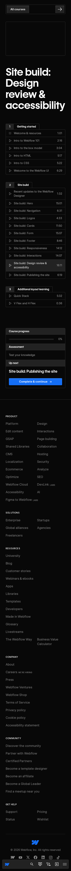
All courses (17, 9)
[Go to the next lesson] (59, 9)
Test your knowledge (22, 355)
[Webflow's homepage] (35, 842)
